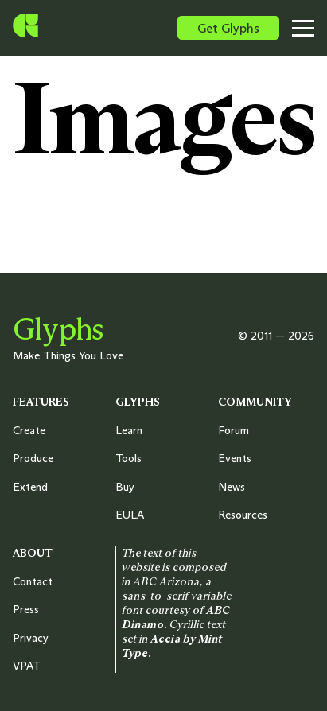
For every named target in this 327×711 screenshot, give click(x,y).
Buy (124, 487)
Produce (33, 458)
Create (29, 430)
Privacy (31, 638)
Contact (33, 581)
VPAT (27, 666)
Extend (30, 487)
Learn (128, 430)
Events (234, 458)
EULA (129, 514)
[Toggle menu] (308, 28)
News (231, 487)
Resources (242, 514)
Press (26, 609)
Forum (233, 430)
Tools (128, 458)
